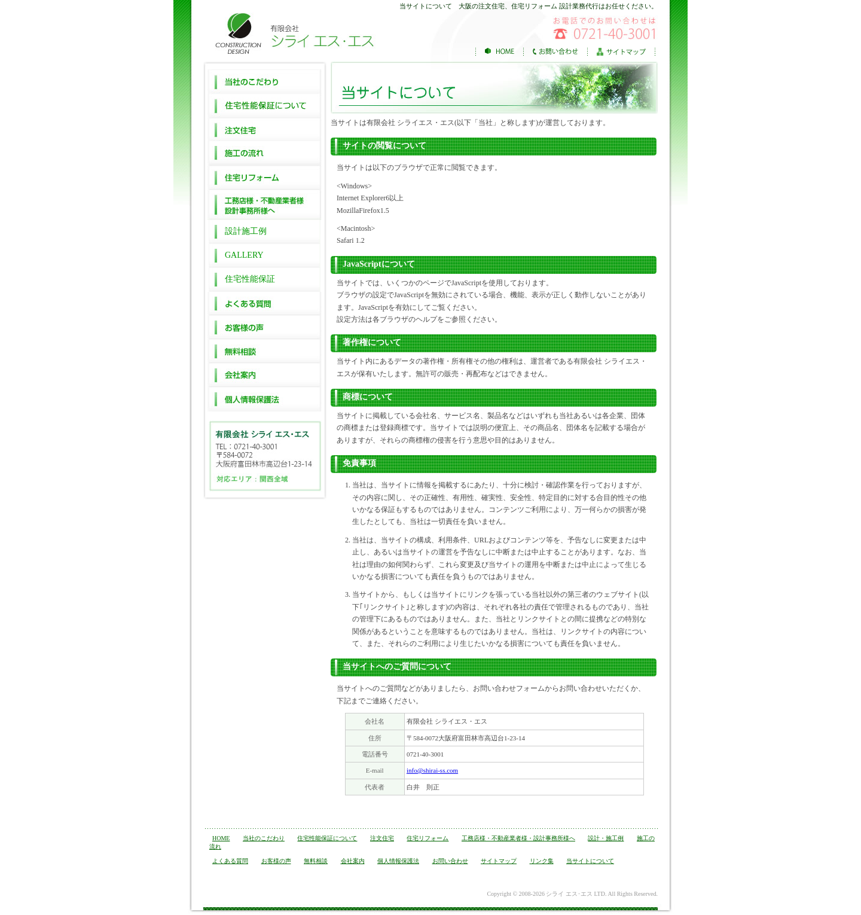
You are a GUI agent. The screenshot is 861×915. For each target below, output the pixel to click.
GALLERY (244, 255)
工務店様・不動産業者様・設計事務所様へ (518, 838)
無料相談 (265, 352)
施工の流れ (265, 153)
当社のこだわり (265, 81)
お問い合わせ (450, 861)
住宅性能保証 (250, 278)
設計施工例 (246, 231)
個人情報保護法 (265, 399)
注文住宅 (265, 129)
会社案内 (265, 376)
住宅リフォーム (265, 177)
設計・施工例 (606, 838)
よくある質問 (265, 304)
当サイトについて (590, 861)
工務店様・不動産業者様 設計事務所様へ (265, 204)
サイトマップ (499, 861)
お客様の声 (265, 328)
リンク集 (542, 861)
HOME (221, 838)
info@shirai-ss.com (432, 770)
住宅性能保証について (265, 105)
